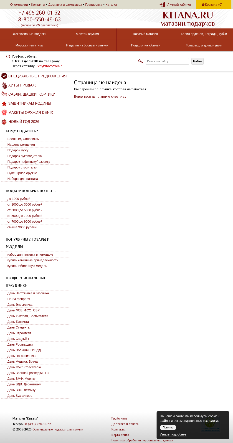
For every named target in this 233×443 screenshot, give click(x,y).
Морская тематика (29, 45)
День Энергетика (20, 304)
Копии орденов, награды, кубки (204, 34)
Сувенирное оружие (22, 173)
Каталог (111, 4)
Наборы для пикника (23, 179)
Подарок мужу (18, 150)
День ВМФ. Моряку (22, 378)
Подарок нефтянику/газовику (29, 161)
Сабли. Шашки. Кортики (32, 94)
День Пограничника (22, 356)
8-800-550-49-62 (39, 19)
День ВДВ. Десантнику (24, 384)
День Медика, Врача (23, 361)
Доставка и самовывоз (65, 4)
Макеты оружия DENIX (30, 113)
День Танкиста (18, 321)
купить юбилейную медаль (27, 266)
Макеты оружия (87, 34)
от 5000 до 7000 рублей (25, 216)
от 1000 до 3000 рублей (25, 204)
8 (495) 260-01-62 (38, 424)
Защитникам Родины (29, 103)
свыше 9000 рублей (22, 227)
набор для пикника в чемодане (30, 254)
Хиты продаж (22, 85)
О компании (19, 4)
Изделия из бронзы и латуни (87, 45)
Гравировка (93, 4)
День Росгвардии (20, 344)
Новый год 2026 (23, 122)
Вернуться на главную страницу (100, 96)
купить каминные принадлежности (33, 260)
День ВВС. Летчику (22, 390)
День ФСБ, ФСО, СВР (24, 310)
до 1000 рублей (19, 199)
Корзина (213, 4)
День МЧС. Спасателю (24, 367)
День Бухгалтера (20, 395)
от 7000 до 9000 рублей (25, 221)
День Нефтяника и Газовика (28, 293)
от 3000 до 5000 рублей (25, 210)
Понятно (168, 427)
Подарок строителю (22, 167)
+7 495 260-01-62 (39, 12)
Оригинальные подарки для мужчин (58, 429)
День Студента (19, 327)
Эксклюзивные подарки (29, 34)
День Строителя (19, 333)
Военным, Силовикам (24, 139)
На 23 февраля (19, 299)
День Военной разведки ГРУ (28, 373)
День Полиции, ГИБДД (24, 350)
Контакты (38, 4)
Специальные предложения (37, 76)
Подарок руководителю (25, 156)
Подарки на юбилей (145, 45)
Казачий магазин (145, 34)
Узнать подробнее (173, 434)
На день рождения (21, 144)
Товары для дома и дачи (204, 45)
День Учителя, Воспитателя (28, 316)
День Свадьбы (18, 339)
